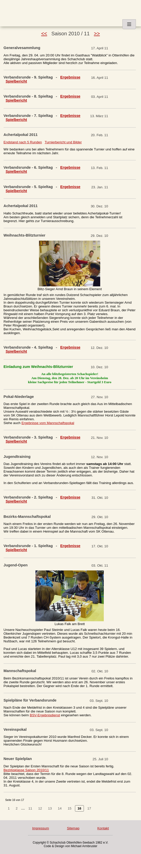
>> (97, 33)
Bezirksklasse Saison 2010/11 (26, 770)
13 (50, 808)
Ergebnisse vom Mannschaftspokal (47, 423)
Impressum (40, 828)
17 (89, 808)
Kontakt (103, 828)
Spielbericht (16, 81)
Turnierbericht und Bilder (63, 142)
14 (60, 808)
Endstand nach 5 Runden (23, 142)
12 (40, 808)
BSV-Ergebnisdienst (45, 715)
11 (30, 808)
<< (44, 33)
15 (69, 808)
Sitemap (73, 828)
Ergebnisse (70, 77)
